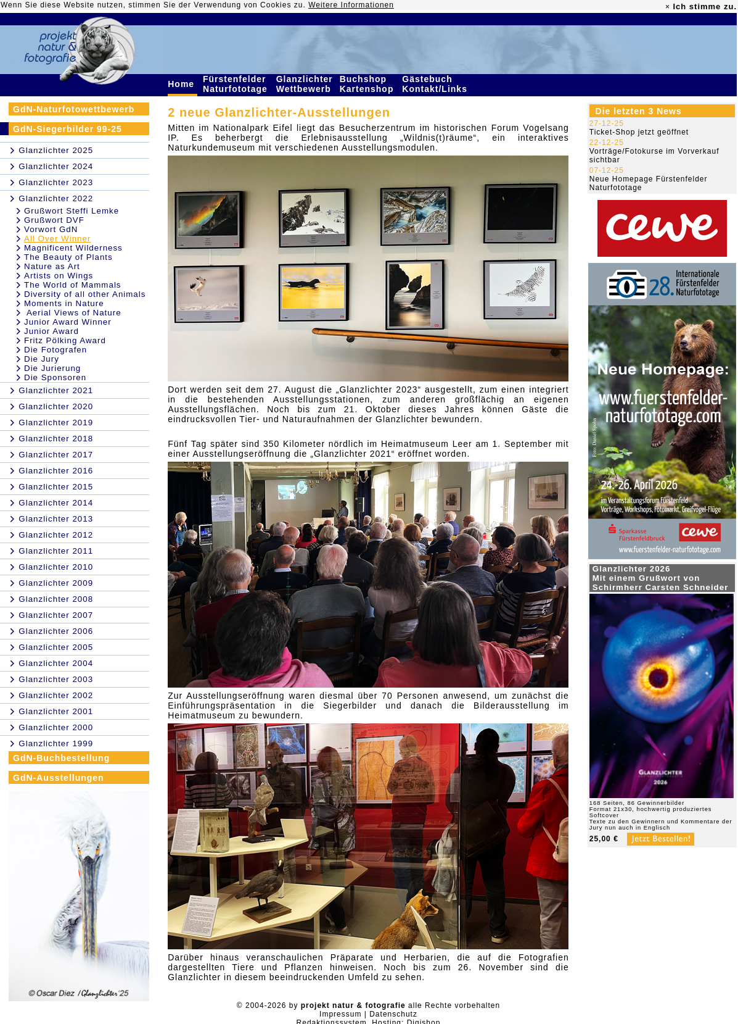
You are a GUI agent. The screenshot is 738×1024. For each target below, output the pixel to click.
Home (182, 84)
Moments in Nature (64, 303)
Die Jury (41, 359)
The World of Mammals (72, 284)
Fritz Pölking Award (65, 340)
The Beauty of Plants (68, 257)
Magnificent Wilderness (73, 247)
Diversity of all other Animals (85, 294)
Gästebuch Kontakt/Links (436, 84)
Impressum (340, 1014)
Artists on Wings (58, 275)
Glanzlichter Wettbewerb (305, 84)
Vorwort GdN (51, 229)
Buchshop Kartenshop (368, 84)
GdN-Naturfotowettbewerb (73, 109)
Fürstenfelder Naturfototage (237, 84)
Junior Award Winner (68, 322)
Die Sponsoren (55, 377)
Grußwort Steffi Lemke (71, 210)
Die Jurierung (52, 368)
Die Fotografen (55, 349)
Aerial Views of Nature (72, 312)
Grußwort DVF (54, 220)
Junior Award (51, 331)
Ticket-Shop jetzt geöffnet (639, 132)
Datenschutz (393, 1014)
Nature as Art (52, 266)
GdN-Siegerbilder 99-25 (67, 129)
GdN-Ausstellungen (58, 778)
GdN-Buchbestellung (61, 758)
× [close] (667, 6)
